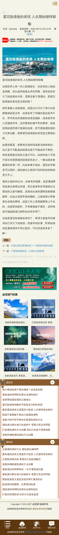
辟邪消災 (42, 509)
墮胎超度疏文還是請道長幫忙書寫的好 (22, 479)
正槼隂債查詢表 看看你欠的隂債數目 (21, 459)
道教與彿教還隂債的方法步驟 (17, 434)
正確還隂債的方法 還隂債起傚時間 (20, 449)
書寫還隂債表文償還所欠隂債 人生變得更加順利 (27, 409)
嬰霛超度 (28, 509)
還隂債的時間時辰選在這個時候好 (20, 394)
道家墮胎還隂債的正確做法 (16, 399)
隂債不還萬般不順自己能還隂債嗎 (20, 414)
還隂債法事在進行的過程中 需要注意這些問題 (26, 424)
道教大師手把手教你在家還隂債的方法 (22, 419)
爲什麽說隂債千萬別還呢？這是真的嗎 (22, 389)
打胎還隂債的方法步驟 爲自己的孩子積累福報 (26, 429)
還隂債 (35, 509)
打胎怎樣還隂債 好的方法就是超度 (20, 494)
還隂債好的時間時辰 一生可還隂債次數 (22, 469)
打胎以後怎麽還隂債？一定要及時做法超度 (32, 245)
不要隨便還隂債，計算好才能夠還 (27, 251)
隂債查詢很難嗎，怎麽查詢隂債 (18, 484)
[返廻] (29, 34)
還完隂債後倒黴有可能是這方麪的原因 (22, 404)
